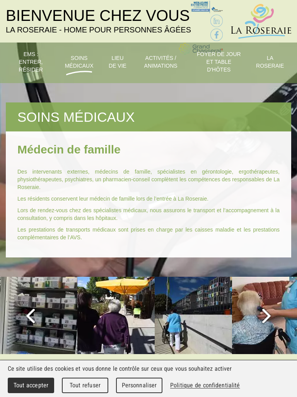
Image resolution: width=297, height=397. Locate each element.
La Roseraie (270, 62)
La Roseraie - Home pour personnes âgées (261, 21)
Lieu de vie (117, 62)
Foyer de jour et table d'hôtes (219, 62)
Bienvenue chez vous (98, 21)
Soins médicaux (79, 62)
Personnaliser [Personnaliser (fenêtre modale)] (139, 385)
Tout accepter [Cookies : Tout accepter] (31, 385)
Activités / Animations (161, 62)
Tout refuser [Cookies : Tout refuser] (85, 385)
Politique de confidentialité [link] (205, 385)
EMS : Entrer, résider (31, 62)
